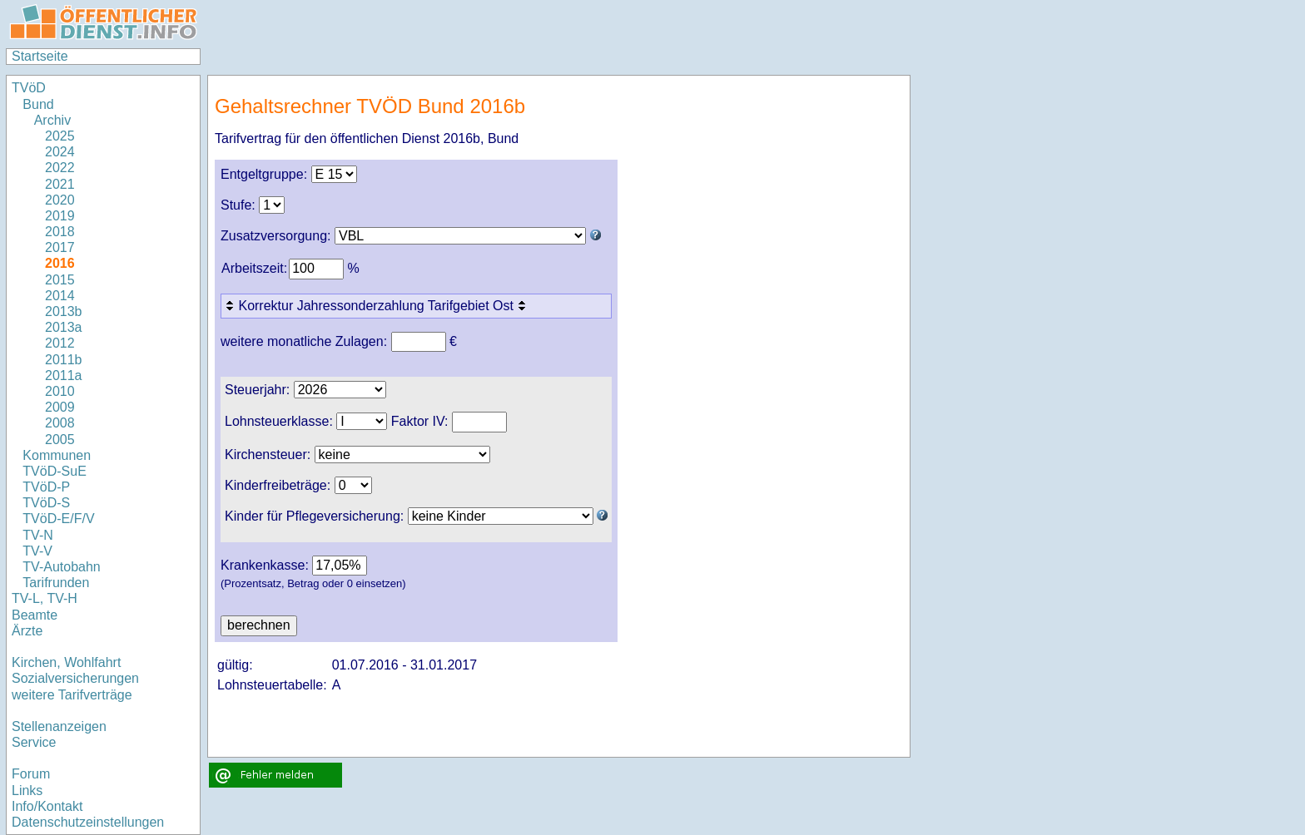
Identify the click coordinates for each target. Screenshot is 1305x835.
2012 (60, 343)
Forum (31, 774)
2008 (60, 423)
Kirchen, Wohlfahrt (66, 662)
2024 (60, 152)
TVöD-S (46, 503)
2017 (60, 247)
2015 (60, 280)
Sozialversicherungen (75, 678)
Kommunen (58, 455)
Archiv (52, 120)
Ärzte (27, 631)
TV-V (37, 551)
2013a (63, 327)
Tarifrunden (55, 583)
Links (27, 790)
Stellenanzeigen (59, 726)
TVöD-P (46, 487)
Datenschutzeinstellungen (88, 822)
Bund (37, 104)
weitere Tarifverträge (72, 695)
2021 (60, 184)
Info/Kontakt (47, 806)
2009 (60, 407)
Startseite (40, 56)
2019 (60, 216)
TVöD (29, 88)
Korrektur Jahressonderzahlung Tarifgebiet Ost (377, 306)
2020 (60, 200)
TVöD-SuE (54, 471)
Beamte (34, 615)
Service (34, 742)
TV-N (37, 535)
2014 (60, 296)
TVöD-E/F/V (58, 518)
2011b (63, 360)
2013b (63, 311)
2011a (63, 375)
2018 (60, 232)
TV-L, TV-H (44, 598)
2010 (60, 391)
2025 (60, 136)
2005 (60, 439)
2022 (60, 168)
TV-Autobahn (61, 567)
